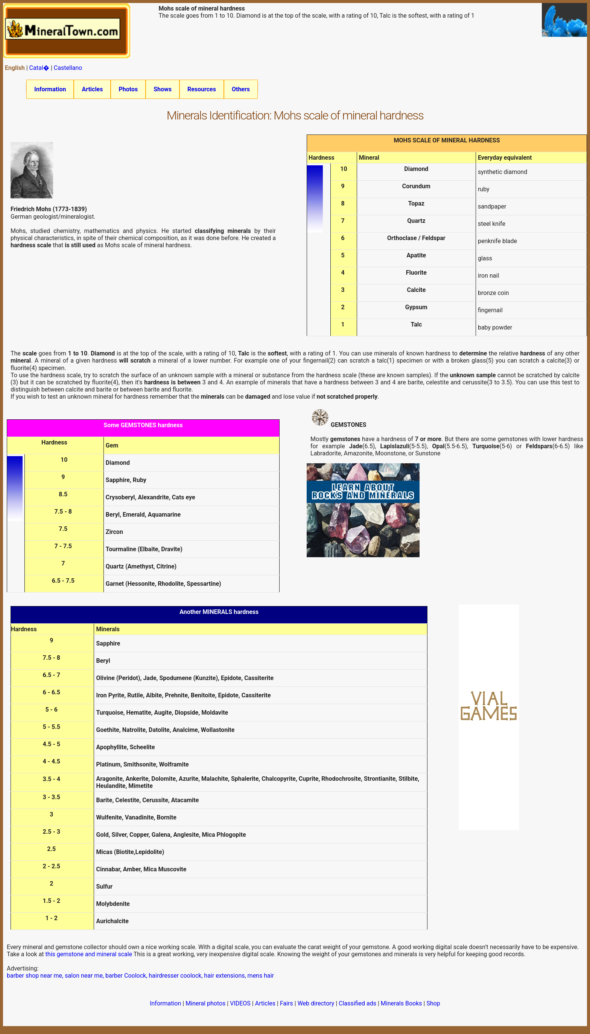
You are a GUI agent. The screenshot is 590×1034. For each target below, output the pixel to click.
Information (50, 89)
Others (241, 89)
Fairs (286, 1008)
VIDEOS (240, 1008)
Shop (433, 1008)
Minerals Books (401, 1008)
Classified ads (357, 1008)
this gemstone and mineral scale (89, 959)
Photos (128, 89)
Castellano (68, 67)
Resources (201, 89)
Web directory (316, 1008)
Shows (163, 89)
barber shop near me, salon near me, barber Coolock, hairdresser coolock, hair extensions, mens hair (140, 980)
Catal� (39, 67)
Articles (92, 89)
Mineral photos (205, 1008)
